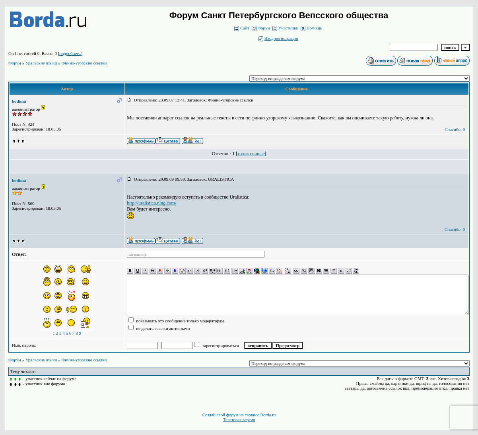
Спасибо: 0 (455, 129)
